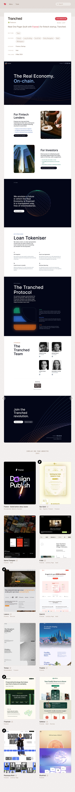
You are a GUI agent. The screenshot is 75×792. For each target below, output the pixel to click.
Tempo (6, 668)
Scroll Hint (37, 38)
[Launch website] (47, 507)
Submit (37, 453)
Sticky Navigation (48, 38)
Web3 (57, 38)
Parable (42, 668)
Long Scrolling (28, 38)
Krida (41, 560)
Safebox (42, 722)
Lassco (6, 614)
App (40, 509)
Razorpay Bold (9, 775)
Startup (23, 46)
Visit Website (61, 18)
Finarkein (7, 722)
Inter (17, 50)
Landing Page (50, 562)
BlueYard (42, 775)
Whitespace (20, 41)
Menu (11, 4)
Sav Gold (42, 507)
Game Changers (9, 560)
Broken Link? (61, 23)
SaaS (56, 562)
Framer (35, 27)
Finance (18, 46)
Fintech (19, 38)
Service (12, 616)
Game (11, 562)
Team (18, 33)
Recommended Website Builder (13, 509)
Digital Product (48, 509)
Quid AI (42, 614)
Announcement (8, 670)
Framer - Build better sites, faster (16, 507)
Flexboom (13, 22)
